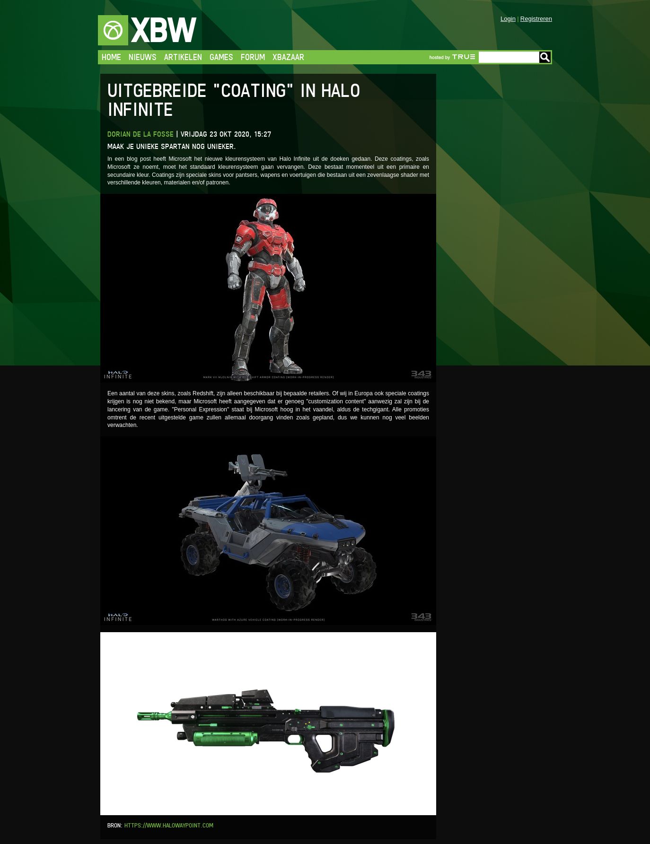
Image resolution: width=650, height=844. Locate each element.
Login (508, 18)
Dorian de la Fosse (140, 134)
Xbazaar (288, 57)
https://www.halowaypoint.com (168, 825)
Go (545, 57)
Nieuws (143, 57)
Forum (253, 57)
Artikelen (183, 57)
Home (111, 57)
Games (221, 57)
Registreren (536, 18)
